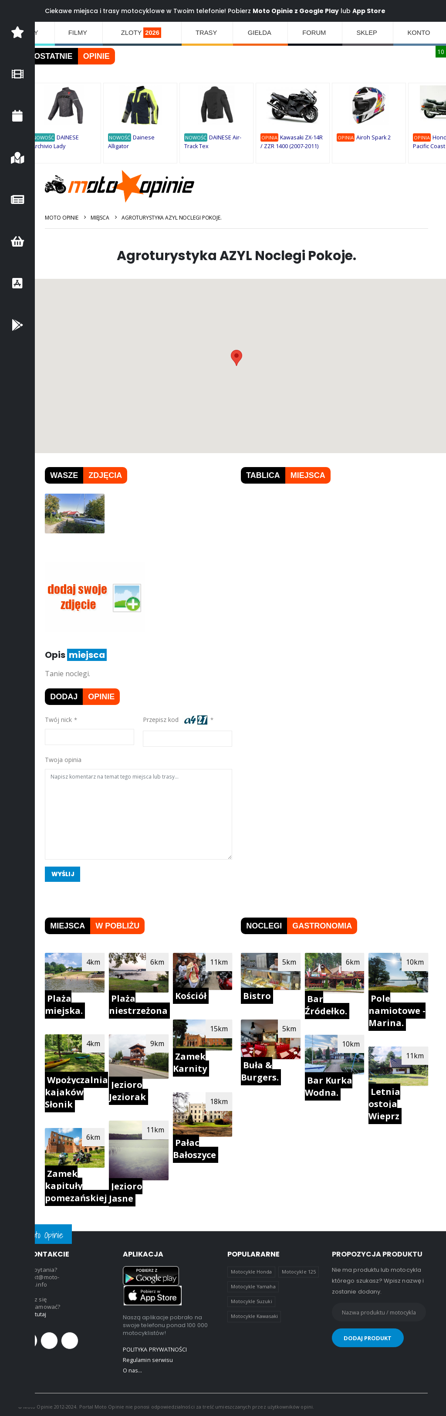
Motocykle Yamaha (253, 1283)
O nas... (133, 1366)
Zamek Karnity (195, 1061)
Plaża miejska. (72, 1003)
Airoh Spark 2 (381, 138)
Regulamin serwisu (148, 1356)
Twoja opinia (71, 759)
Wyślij (71, 873)
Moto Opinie (69, 217)
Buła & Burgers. (264, 1069)
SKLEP (368, 32)
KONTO (419, 32)
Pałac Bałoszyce (199, 1146)
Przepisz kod (181, 720)
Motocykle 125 (299, 1268)
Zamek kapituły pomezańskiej (84, 1183)
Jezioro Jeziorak (133, 1089)
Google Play (327, 11)
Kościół (195, 995)
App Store (376, 11)
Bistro (261, 994)
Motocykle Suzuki (251, 1297)
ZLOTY (142, 32)
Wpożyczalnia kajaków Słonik (84, 1090)
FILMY (78, 32)
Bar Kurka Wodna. (331, 1084)
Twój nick (66, 719)
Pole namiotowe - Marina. (398, 1009)
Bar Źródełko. (328, 1004)
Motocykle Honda (251, 1268)
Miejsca (107, 217)
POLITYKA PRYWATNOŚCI (155, 1345)
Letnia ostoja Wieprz (386, 1102)
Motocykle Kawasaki (254, 1312)
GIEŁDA (261, 32)
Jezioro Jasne (132, 1189)
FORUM (316, 32)
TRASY (208, 32)
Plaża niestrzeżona (144, 1003)
